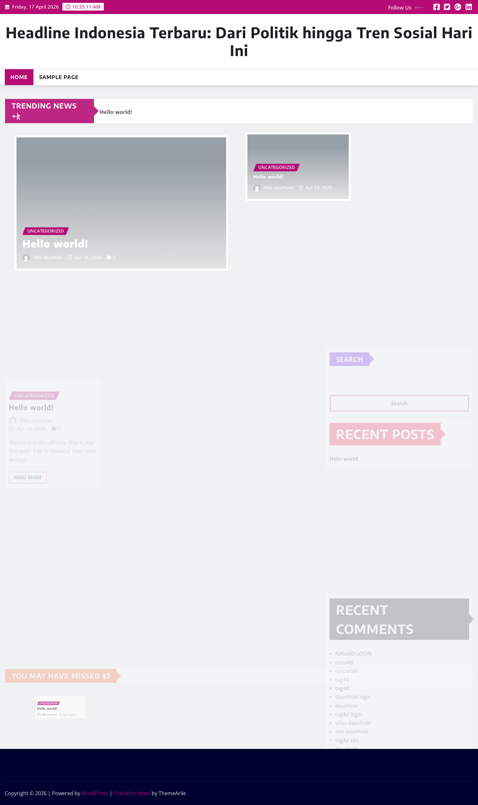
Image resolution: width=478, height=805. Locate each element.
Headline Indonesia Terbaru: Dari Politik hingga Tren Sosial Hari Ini (239, 41)
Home (19, 77)
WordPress (95, 793)
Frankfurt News (132, 793)
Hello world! (64, 237)
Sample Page (59, 77)
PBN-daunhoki (57, 249)
